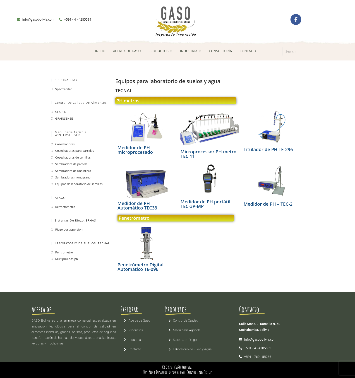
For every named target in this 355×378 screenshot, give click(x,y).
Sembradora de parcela (71, 164)
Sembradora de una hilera (73, 171)
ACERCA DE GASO (127, 51)
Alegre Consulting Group (194, 372)
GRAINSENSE (64, 118)
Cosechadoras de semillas (73, 157)
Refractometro (65, 207)
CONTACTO (248, 51)
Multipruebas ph (66, 259)
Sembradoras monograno (73, 177)
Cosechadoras (64, 144)
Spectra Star (63, 89)
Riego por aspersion (69, 229)
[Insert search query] (315, 51)
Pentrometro (64, 252)
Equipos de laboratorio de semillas (79, 184)
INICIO (100, 51)
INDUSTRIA (190, 51)
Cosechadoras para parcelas (74, 151)
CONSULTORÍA (220, 51)
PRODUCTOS (161, 51)
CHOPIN (60, 112)
